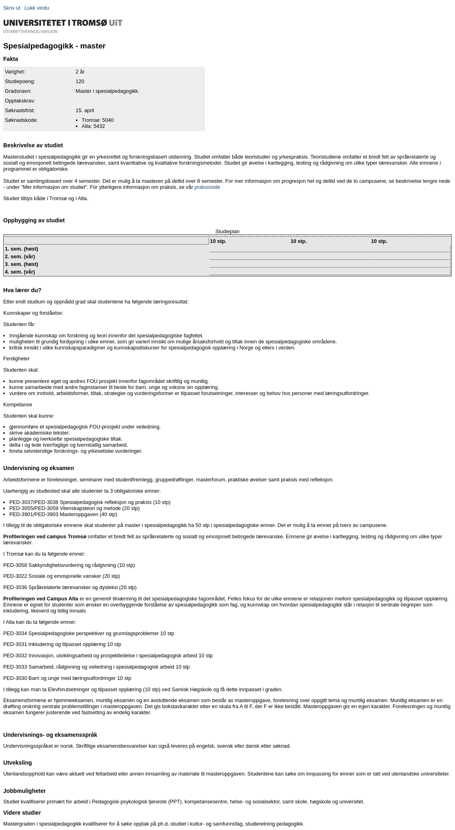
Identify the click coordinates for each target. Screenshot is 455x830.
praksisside (207, 187)
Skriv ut (12, 8)
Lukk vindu (37, 8)
